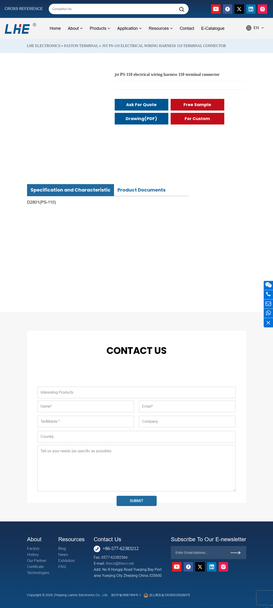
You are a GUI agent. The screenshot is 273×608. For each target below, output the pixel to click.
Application (129, 28)
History (33, 555)
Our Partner (36, 561)
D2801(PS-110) (41, 292)
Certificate (35, 567)
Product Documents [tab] (141, 280)
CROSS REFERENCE (24, 9)
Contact (187, 28)
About (75, 28)
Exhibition (66, 561)
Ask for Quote (141, 104)
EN (259, 28)
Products (100, 28)
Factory (33, 549)
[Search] (182, 9)
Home (55, 28)
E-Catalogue (213, 28)
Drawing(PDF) (141, 118)
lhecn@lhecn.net (120, 563)
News (63, 555)
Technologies (38, 573)
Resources (161, 28)
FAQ (62, 567)
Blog (62, 549)
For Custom (197, 118)
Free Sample (197, 104)
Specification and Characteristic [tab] (71, 280)
